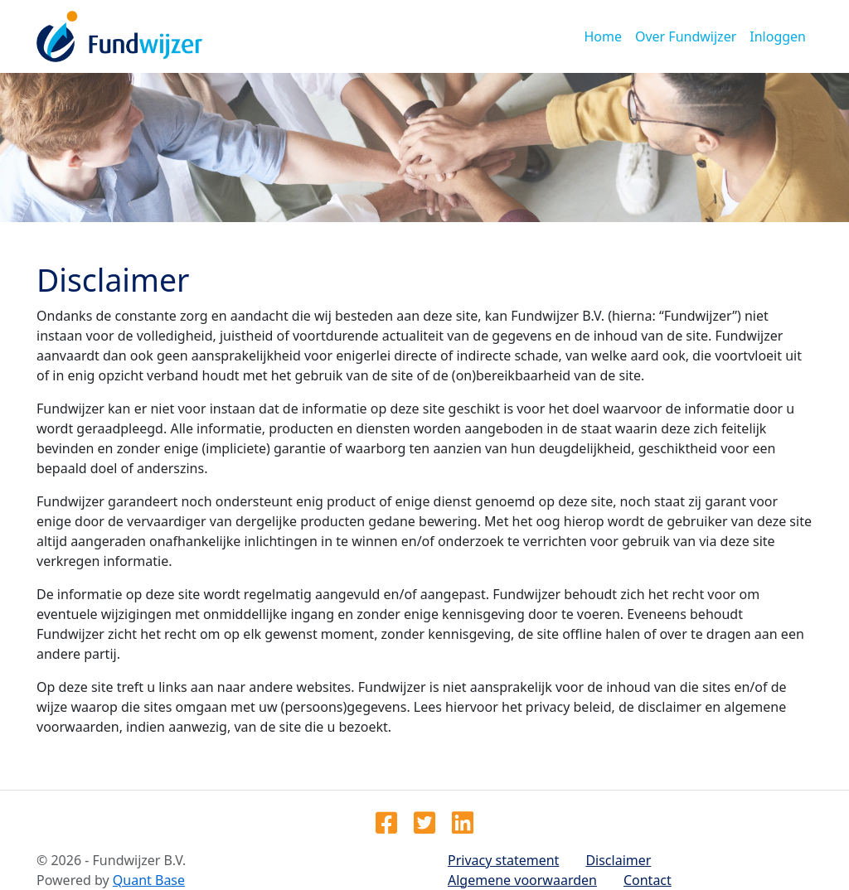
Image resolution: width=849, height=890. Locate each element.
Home (603, 36)
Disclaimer (618, 860)
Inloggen (778, 36)
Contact (647, 880)
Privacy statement (503, 860)
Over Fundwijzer (685, 36)
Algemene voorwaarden (522, 880)
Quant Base (149, 880)
